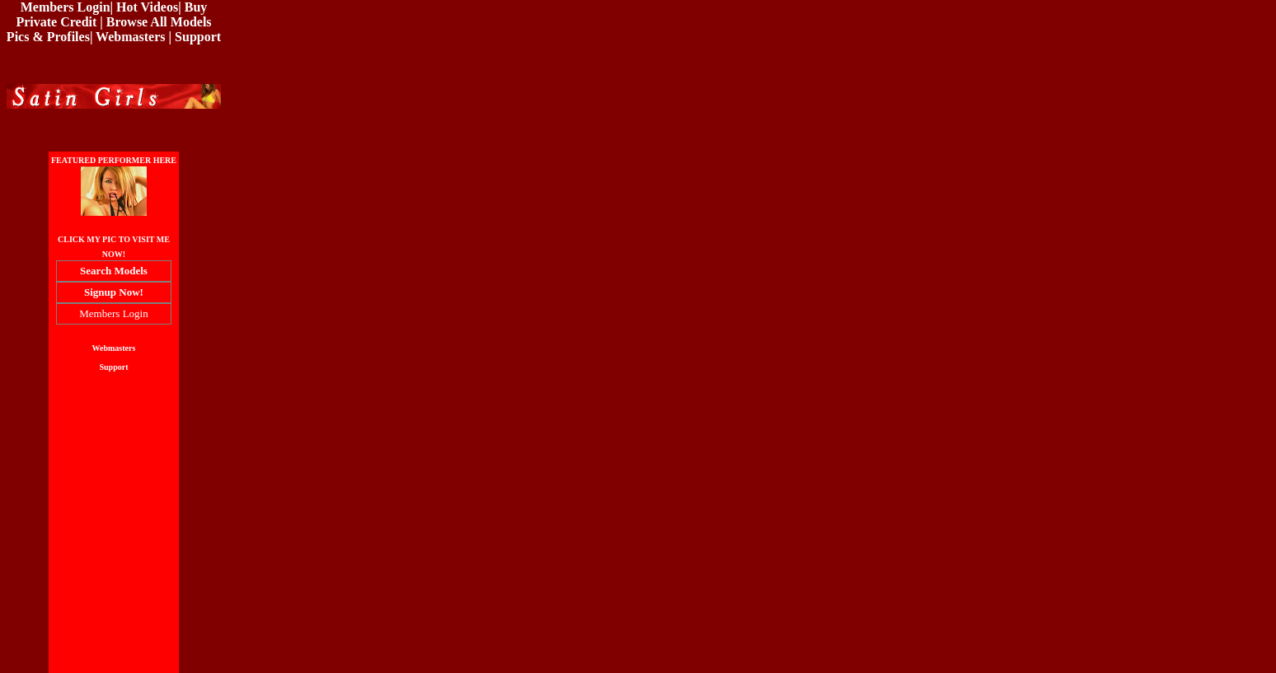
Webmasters (130, 37)
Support (198, 37)
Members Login (65, 7)
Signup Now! (113, 292)
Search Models (114, 270)
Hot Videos (147, 7)
